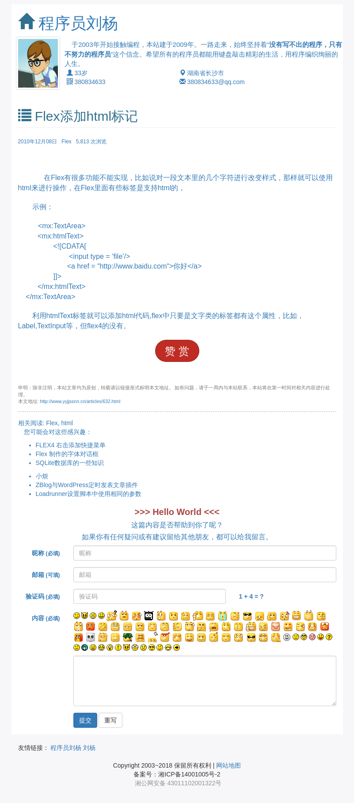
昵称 (46, 553)
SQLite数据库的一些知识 (70, 462)
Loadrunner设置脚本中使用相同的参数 (89, 493)
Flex (66, 141)
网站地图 (228, 765)
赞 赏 (177, 351)
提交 (85, 720)
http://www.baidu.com (133, 266)
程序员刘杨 (78, 23)
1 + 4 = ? (251, 596)
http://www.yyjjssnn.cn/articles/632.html (80, 401)
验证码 (43, 596)
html (67, 422)
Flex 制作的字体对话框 (67, 453)
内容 (46, 618)
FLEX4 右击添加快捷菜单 (71, 445)
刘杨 (89, 747)
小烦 (42, 476)
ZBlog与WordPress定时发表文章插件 (87, 484)
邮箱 (46, 574)
